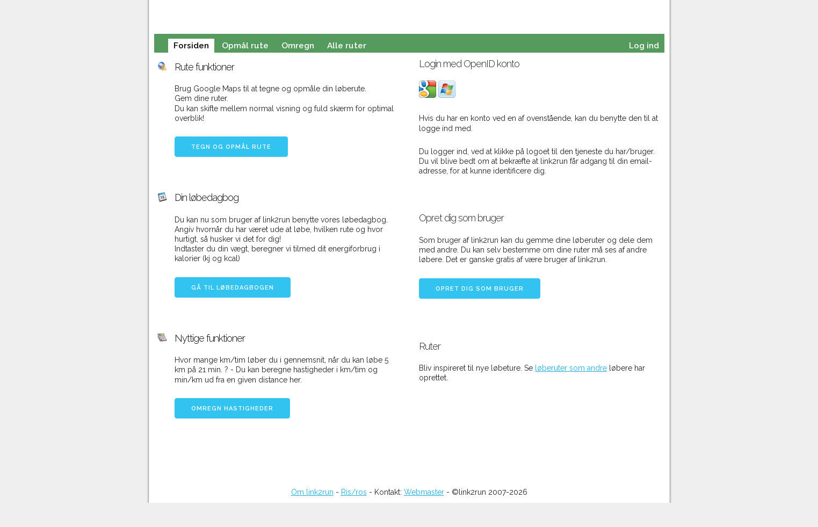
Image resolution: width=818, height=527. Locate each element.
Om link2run (312, 492)
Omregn (297, 45)
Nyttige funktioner (210, 338)
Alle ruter (346, 45)
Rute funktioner (204, 67)
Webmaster (424, 492)
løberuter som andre (571, 368)
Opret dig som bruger (480, 288)
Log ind (644, 45)
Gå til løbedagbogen (232, 287)
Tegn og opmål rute (231, 146)
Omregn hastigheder (232, 408)
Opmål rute (245, 45)
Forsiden (191, 45)
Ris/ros (354, 492)
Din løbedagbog (206, 197)
